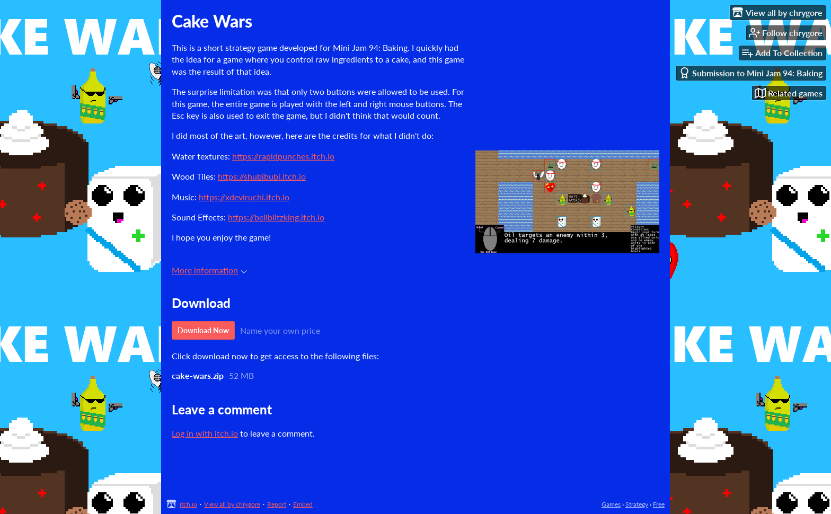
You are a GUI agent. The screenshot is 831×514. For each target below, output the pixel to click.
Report (276, 504)
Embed (303, 504)
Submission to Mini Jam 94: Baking (751, 72)
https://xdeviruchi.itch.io (244, 197)
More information (209, 270)
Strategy (636, 504)
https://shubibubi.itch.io (262, 176)
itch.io (188, 504)
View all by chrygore (232, 504)
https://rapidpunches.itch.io (283, 156)
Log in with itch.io (205, 433)
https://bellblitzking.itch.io (276, 217)
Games (611, 504)
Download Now (203, 330)
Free (659, 504)
